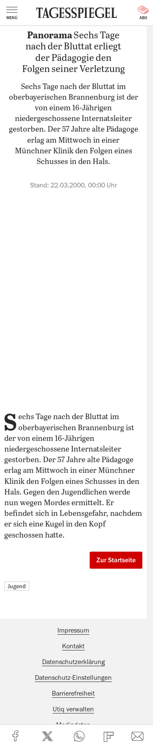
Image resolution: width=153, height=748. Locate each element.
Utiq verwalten (73, 709)
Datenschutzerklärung (73, 662)
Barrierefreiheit (73, 693)
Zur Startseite (116, 560)
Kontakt (73, 646)
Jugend (17, 586)
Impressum (73, 630)
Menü (11, 13)
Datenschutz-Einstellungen (73, 677)
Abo (143, 13)
